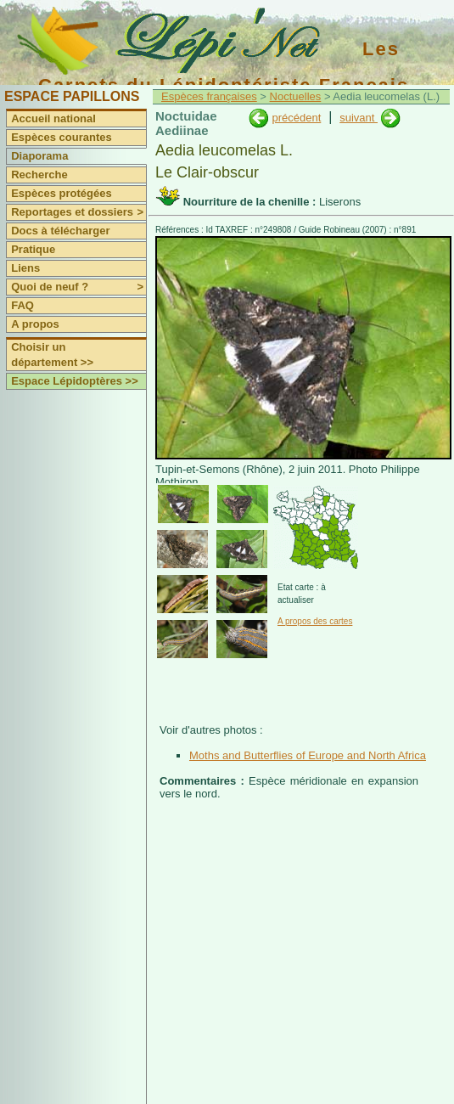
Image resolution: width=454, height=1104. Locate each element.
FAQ (22, 305)
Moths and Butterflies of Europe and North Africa (307, 755)
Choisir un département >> (52, 355)
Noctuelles (296, 96)
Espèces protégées (61, 193)
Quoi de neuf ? (78, 287)
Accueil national (53, 118)
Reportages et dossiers (78, 212)
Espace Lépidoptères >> (74, 381)
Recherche (39, 174)
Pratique (33, 249)
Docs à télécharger (60, 230)
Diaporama (39, 155)
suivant (358, 117)
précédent (296, 117)
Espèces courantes (61, 137)
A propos (35, 324)
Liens (25, 268)
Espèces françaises (209, 96)
